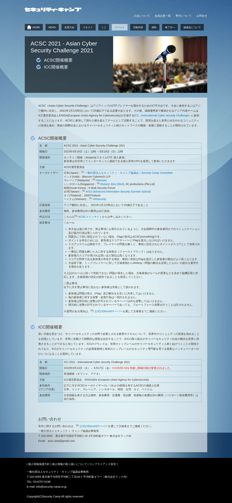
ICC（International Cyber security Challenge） (162, 115)
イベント (120, 27)
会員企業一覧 (163, 15)
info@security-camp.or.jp (51, 486)
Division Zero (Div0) (112, 184)
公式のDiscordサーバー (108, 311)
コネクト (88, 27)
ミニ (103, 27)
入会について (142, 15)
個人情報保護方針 (39, 464)
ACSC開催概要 (58, 60)
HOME (36, 27)
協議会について (192, 27)
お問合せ (201, 15)
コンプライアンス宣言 (102, 464)
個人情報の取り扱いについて (69, 464)
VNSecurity (99, 199)
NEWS (52, 27)
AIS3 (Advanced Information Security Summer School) (118, 191)
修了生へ (170, 27)
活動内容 (138, 27)
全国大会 (69, 27)
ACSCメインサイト (90, 216)
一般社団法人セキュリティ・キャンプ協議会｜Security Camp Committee (129, 172)
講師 (154, 27)
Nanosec (101, 180)
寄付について (184, 15)
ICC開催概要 (56, 67)
